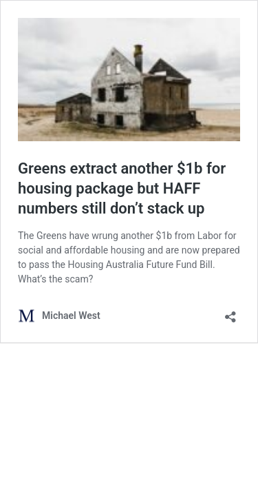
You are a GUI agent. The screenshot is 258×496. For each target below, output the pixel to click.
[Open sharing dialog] (230, 312)
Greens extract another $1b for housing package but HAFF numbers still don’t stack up (122, 188)
